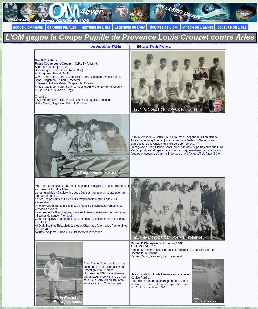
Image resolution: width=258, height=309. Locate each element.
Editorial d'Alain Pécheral (154, 46)
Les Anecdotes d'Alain (106, 46)
